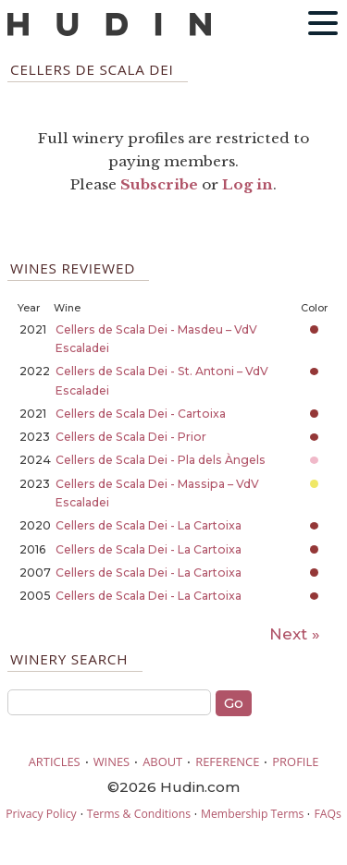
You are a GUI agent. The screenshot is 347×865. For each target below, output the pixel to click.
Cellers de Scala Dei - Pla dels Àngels (161, 460)
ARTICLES (55, 761)
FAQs (327, 814)
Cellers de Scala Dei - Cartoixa (141, 413)
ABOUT (162, 761)
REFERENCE (227, 761)
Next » (294, 634)
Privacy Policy (41, 814)
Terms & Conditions (139, 814)
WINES (111, 761)
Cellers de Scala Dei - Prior (131, 437)
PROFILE (295, 761)
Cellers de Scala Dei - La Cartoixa (149, 525)
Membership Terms (252, 814)
